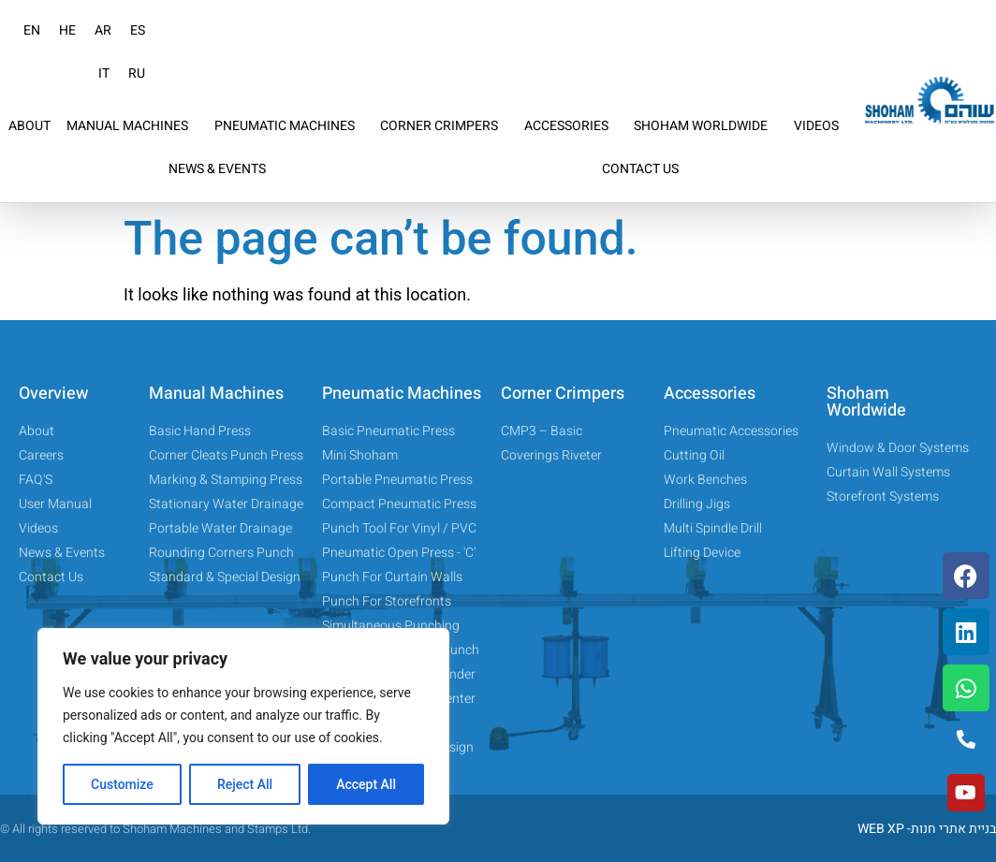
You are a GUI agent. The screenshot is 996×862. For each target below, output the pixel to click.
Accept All (366, 784)
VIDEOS (816, 126)
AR (103, 30)
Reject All (244, 784)
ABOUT (29, 126)
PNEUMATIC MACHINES (289, 126)
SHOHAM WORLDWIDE (705, 126)
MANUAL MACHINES (132, 126)
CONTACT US (640, 169)
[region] (243, 726)
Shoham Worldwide (866, 402)
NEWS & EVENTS (217, 169)
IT (104, 73)
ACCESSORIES (571, 126)
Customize (122, 784)
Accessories (709, 393)
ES (137, 30)
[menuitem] (32, 30)
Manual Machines (216, 393)
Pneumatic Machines (401, 393)
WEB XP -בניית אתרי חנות (926, 829)
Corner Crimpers (562, 393)
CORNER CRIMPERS (443, 126)
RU (136, 73)
